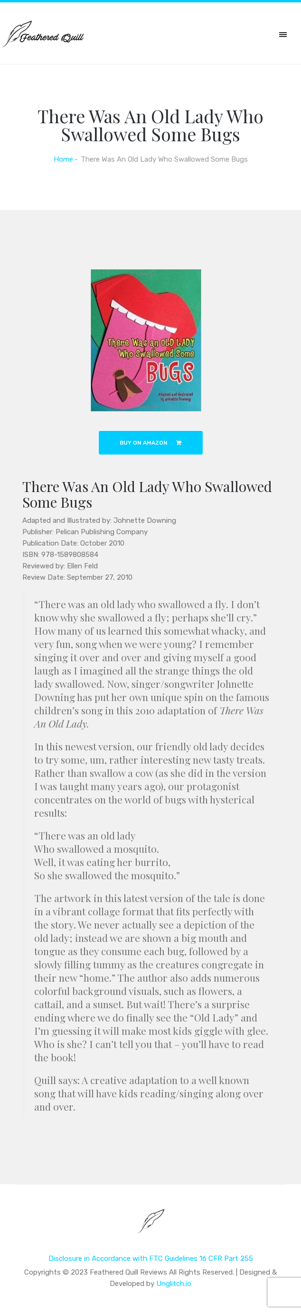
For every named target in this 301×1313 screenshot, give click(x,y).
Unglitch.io (173, 1283)
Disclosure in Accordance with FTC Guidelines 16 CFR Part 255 (150, 1258)
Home (63, 159)
